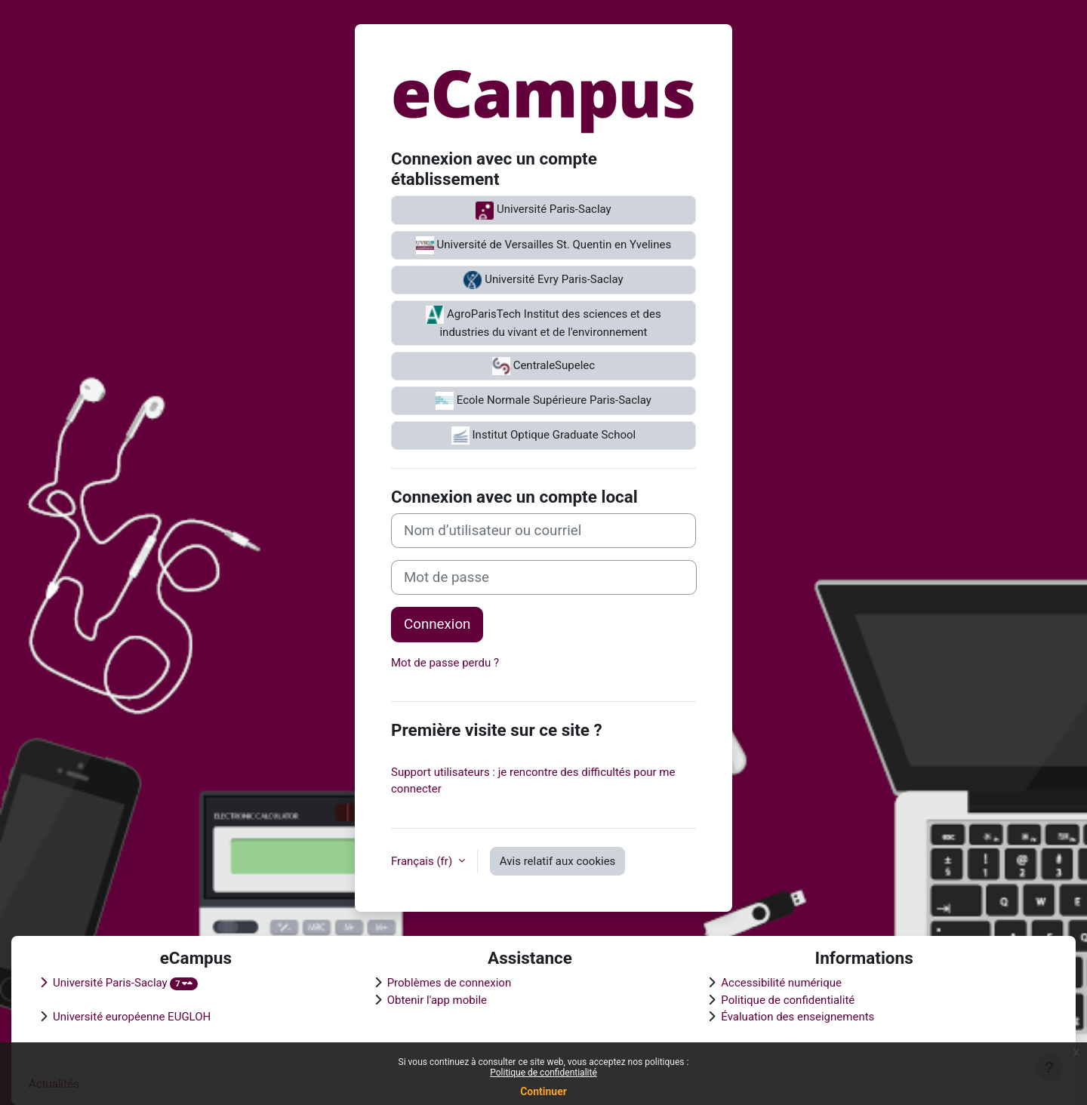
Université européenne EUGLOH (132, 1016)
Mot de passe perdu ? (445, 662)
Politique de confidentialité (543, 1072)
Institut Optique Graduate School (543, 435)
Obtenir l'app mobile (437, 1000)
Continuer (543, 1091)
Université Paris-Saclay (543, 211)
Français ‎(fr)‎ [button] (423, 861)
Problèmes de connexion (449, 983)
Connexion (437, 624)
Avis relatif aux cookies (558, 861)
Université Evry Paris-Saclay (543, 280)
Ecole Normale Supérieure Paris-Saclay (543, 401)
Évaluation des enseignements (797, 1016)
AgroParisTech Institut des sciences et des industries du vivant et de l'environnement (543, 322)
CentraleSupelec (543, 366)
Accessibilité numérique (781, 983)
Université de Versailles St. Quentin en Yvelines (543, 245)
